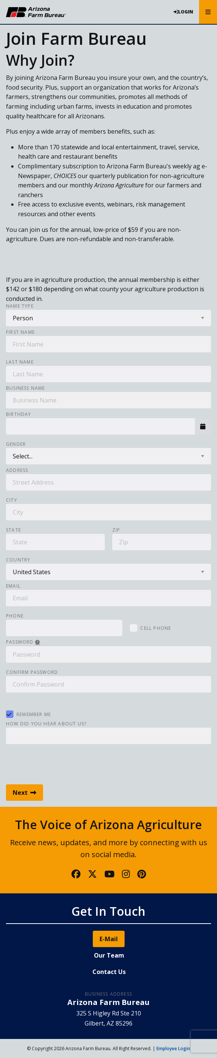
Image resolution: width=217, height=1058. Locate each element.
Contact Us (109, 972)
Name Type (20, 306)
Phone (15, 616)
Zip (116, 530)
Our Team (109, 955)
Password (23, 642)
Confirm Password (32, 672)
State (13, 530)
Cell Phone (155, 628)
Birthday (18, 414)
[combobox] (100, 426)
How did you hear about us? (46, 724)
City (11, 500)
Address (17, 470)
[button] (203, 426)
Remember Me (33, 714)
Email (13, 586)
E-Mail (109, 939)
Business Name (25, 388)
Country (18, 560)
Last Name (20, 362)
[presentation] (63, 762)
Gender (16, 444)
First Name (20, 332)
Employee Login (173, 1048)
